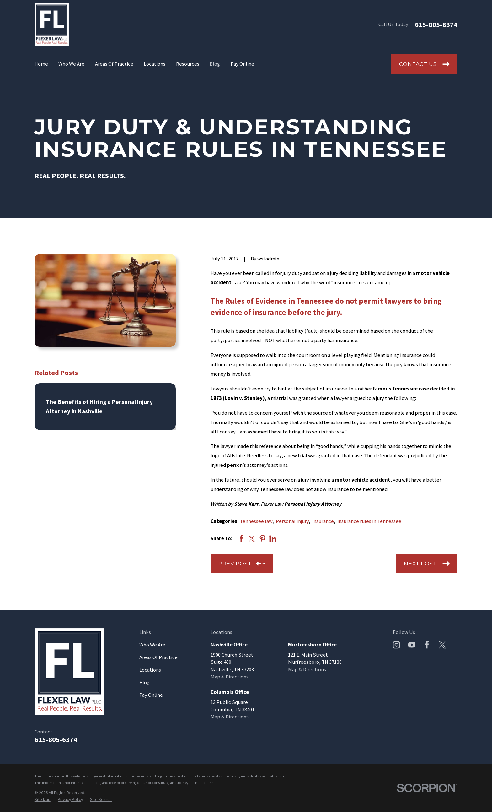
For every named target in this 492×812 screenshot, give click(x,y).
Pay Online (151, 695)
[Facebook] (426, 644)
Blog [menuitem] (215, 64)
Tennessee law (256, 521)
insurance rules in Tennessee (369, 521)
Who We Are (152, 644)
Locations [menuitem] (154, 64)
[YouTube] (411, 644)
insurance (323, 521)
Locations (150, 670)
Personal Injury (292, 521)
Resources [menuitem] (187, 64)
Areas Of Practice (158, 657)
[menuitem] (43, 800)
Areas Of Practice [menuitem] (114, 64)
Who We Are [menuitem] (71, 64)
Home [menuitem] (41, 64)
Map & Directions (230, 676)
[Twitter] (442, 644)
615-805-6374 (436, 24)
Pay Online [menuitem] (242, 64)
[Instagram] (396, 644)
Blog (144, 682)
